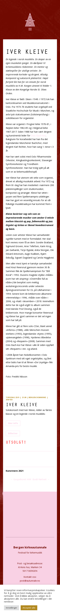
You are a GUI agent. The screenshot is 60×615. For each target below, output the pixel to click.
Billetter (13, 433)
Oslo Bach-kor (38, 135)
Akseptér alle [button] (29, 607)
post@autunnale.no (30, 580)
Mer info (13, 423)
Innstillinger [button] (11, 607)
